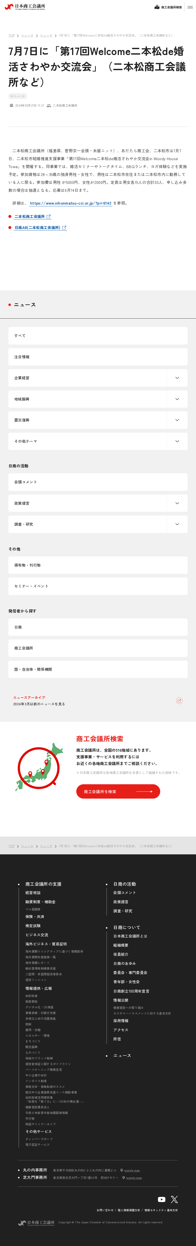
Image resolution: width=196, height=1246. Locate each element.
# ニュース (18, 96)
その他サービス (38, 1131)
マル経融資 (33, 909)
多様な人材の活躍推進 (40, 1018)
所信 (117, 1038)
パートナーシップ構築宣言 (43, 1070)
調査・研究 (23, 524)
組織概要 (120, 945)
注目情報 (21, 356)
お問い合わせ (105, 1210)
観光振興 (31, 1047)
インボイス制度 (36, 1081)
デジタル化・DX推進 (39, 1007)
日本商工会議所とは (130, 936)
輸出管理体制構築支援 (40, 968)
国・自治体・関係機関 (33, 669)
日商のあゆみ (124, 963)
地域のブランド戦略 (39, 1058)
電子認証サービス (37, 1145)
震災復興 (21, 419)
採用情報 (120, 1020)
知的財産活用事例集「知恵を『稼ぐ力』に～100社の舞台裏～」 (55, 1099)
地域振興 (21, 399)
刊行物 (30, 1118)
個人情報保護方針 (129, 1210)
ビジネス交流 (36, 934)
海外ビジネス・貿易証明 (46, 943)
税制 (28, 1024)
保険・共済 (34, 916)
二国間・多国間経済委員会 (43, 974)
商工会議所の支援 (43, 884)
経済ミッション (36, 980)
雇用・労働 (33, 1030)
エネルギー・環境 (37, 1035)
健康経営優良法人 (37, 1107)
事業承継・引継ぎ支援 (40, 1013)
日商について (126, 927)
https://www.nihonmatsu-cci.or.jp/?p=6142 (71, 203)
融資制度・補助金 (40, 901)
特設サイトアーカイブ (40, 1124)
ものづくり (33, 1052)
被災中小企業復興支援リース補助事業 (51, 1092)
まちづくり (33, 1041)
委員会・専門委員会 (130, 972)
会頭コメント (25, 481)
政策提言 (21, 503)
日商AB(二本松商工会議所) (37, 227)
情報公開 (120, 1000)
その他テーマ (25, 441)
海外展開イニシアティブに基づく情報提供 (54, 951)
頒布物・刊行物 (27, 565)
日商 (18, 627)
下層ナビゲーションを (177, 378)
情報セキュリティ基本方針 (161, 1210)
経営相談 (32, 892)
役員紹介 (120, 954)
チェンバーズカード (39, 1139)
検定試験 (32, 925)
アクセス (120, 1029)
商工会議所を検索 (118, 791)
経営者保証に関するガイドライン (48, 1064)
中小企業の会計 (36, 1075)
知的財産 (31, 996)
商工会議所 (23, 648)
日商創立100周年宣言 (131, 991)
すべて (20, 335)
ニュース (25, 304)
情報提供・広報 (38, 988)
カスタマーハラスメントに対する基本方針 (142, 1013)
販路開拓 (31, 1001)
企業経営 (21, 377)
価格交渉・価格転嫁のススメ (45, 1087)
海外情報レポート (37, 963)
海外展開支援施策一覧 (40, 957)
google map (132, 1170)
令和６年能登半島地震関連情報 (46, 1113)
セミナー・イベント (31, 586)
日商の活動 (124, 884)
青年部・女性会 (126, 981)
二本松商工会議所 (30, 216)
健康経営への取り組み (128, 1008)
